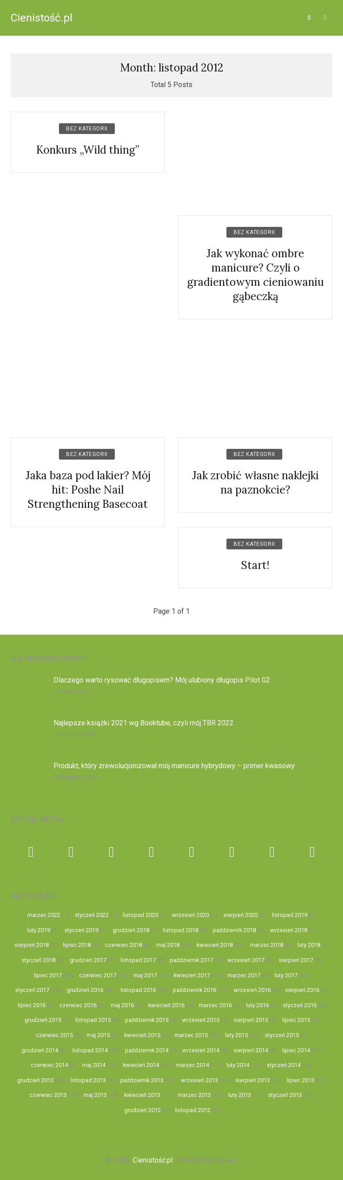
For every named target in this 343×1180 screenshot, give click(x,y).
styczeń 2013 (285, 1095)
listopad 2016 (138, 990)
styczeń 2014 (284, 1065)
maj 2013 (95, 1095)
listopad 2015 (93, 1020)
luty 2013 (239, 1095)
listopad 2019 (289, 915)
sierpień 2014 (251, 1050)
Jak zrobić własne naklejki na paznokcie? (255, 483)
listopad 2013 (88, 1080)
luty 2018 (308, 944)
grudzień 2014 (39, 1050)
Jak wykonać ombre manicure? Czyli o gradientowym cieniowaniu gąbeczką (255, 275)
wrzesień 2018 (288, 930)
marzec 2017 (243, 975)
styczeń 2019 (81, 930)
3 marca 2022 (71, 691)
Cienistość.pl (41, 18)
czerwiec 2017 (97, 975)
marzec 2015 (191, 1035)
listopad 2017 (138, 960)
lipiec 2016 (32, 1005)
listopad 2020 (140, 915)
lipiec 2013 (300, 1080)
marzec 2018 (266, 944)
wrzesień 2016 (252, 990)
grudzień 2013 (35, 1080)
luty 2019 (38, 930)
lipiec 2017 (48, 975)
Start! (255, 565)
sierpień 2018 (31, 944)
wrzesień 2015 (200, 1020)
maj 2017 (145, 975)
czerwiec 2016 (77, 1005)
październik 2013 (141, 1080)
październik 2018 (234, 930)
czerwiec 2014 (49, 1065)
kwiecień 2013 (142, 1095)
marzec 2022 (43, 915)
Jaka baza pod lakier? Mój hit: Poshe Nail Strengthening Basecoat (88, 490)
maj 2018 (168, 944)
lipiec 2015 (296, 1020)
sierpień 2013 (252, 1080)
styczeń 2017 (32, 990)
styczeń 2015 (282, 1035)
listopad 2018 (180, 930)
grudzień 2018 (131, 930)
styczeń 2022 (92, 915)
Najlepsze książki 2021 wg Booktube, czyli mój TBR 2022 (144, 723)
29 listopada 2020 (76, 777)
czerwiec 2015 (54, 1035)
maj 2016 (122, 1005)
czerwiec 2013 (48, 1095)
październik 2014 (146, 1050)
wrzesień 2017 (245, 960)
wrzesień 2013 (199, 1080)
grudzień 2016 (85, 990)
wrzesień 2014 (200, 1050)
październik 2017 (191, 960)
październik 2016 (194, 990)
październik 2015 (146, 1020)
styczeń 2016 (300, 1005)
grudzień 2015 (43, 1020)
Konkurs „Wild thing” (87, 150)
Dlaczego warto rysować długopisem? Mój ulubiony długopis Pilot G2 (162, 680)
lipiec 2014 (296, 1050)
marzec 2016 (215, 1005)
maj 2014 (93, 1065)
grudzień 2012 (142, 1110)
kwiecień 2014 (141, 1065)
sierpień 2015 (251, 1020)
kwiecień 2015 (142, 1035)
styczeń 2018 (38, 960)
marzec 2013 (194, 1095)
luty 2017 (286, 975)
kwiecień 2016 (166, 1005)
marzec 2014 (192, 1065)
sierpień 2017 (296, 960)
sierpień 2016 (302, 990)
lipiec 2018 (77, 944)
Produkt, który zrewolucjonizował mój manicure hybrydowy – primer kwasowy (174, 766)
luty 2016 (257, 1005)
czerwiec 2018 (123, 944)
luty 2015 (236, 1035)
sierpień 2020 (240, 915)
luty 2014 (237, 1065)
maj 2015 (98, 1035)
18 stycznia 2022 (75, 734)
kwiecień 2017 (192, 975)
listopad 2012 (192, 1110)
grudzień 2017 (88, 960)
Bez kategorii (87, 129)
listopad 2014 (90, 1050)
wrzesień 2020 (190, 915)
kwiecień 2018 (215, 944)
